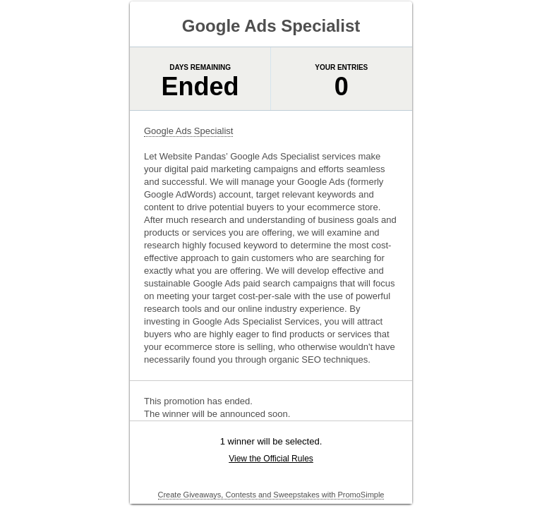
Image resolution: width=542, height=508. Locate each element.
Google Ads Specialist (188, 131)
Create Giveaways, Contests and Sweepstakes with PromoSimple (271, 494)
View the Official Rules (271, 459)
